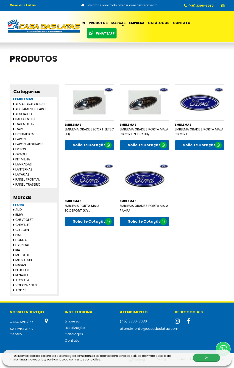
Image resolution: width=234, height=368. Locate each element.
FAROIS (19, 139)
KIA (16, 250)
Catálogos (158, 23)
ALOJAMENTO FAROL (30, 109)
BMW (18, 214)
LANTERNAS (22, 169)
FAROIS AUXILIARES (28, 144)
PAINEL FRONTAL (26, 179)
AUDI (17, 209)
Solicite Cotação (92, 145)
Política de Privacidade (147, 356)
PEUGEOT (21, 270)
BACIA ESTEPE (24, 119)
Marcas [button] (118, 23)
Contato (181, 23)
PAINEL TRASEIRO (27, 184)
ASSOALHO (22, 114)
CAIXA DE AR (23, 124)
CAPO (19, 129)
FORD (18, 205)
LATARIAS (21, 174)
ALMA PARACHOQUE (29, 104)
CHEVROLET (23, 219)
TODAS (19, 290)
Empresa (136, 23)
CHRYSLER (22, 224)
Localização (75, 327)
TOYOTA (21, 280)
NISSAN (19, 265)
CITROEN (21, 229)
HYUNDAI (21, 245)
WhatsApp (102, 33)
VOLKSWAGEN (25, 285)
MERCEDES (22, 255)
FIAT (17, 235)
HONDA (20, 240)
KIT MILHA (21, 159)
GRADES (20, 154)
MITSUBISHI (22, 260)
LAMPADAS (22, 164)
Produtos (98, 23)
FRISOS (19, 149)
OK (206, 358)
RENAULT (20, 275)
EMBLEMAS (23, 99)
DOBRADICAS (24, 134)
